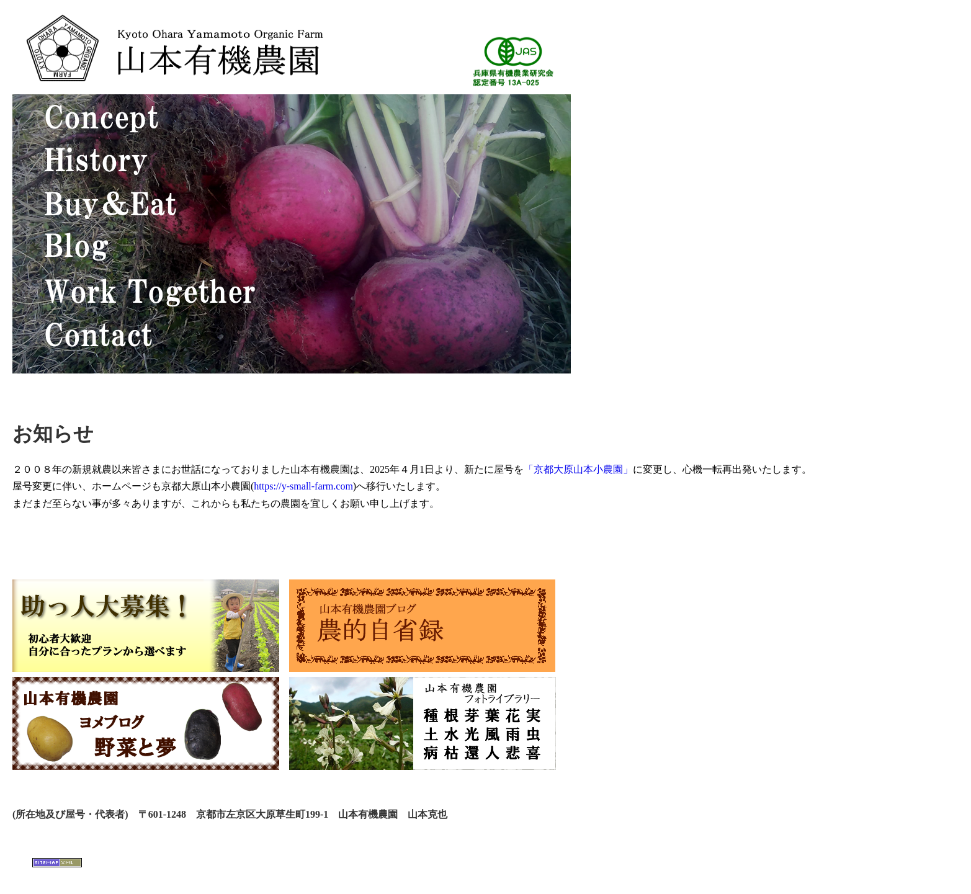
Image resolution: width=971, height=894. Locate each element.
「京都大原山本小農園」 (578, 469)
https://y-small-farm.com (303, 486)
